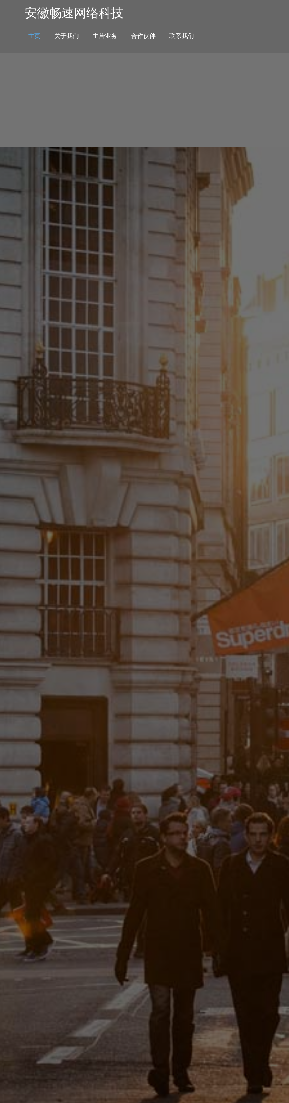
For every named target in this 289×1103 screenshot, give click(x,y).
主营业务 (105, 36)
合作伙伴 (143, 36)
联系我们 (181, 36)
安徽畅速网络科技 (74, 12)
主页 (34, 36)
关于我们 (66, 36)
